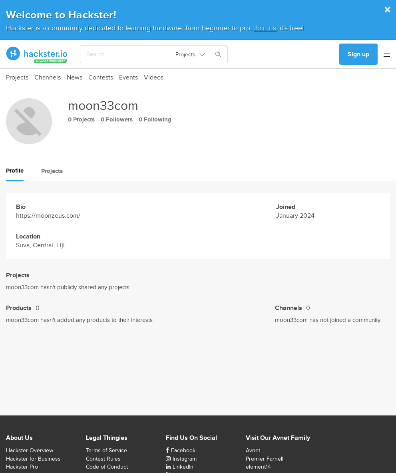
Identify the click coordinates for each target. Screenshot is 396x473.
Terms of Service (106, 450)
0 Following (155, 119)
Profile (15, 170)
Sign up (358, 54)
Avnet (253, 450)
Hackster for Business (33, 459)
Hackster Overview (29, 450)
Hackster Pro (22, 467)
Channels (47, 77)
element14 (258, 467)
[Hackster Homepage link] (37, 54)
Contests (100, 77)
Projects (17, 77)
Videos (153, 77)
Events (128, 77)
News (74, 77)
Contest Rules (103, 459)
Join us (265, 28)
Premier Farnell (264, 459)
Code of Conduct (107, 467)
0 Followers (117, 119)
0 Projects (81, 119)
